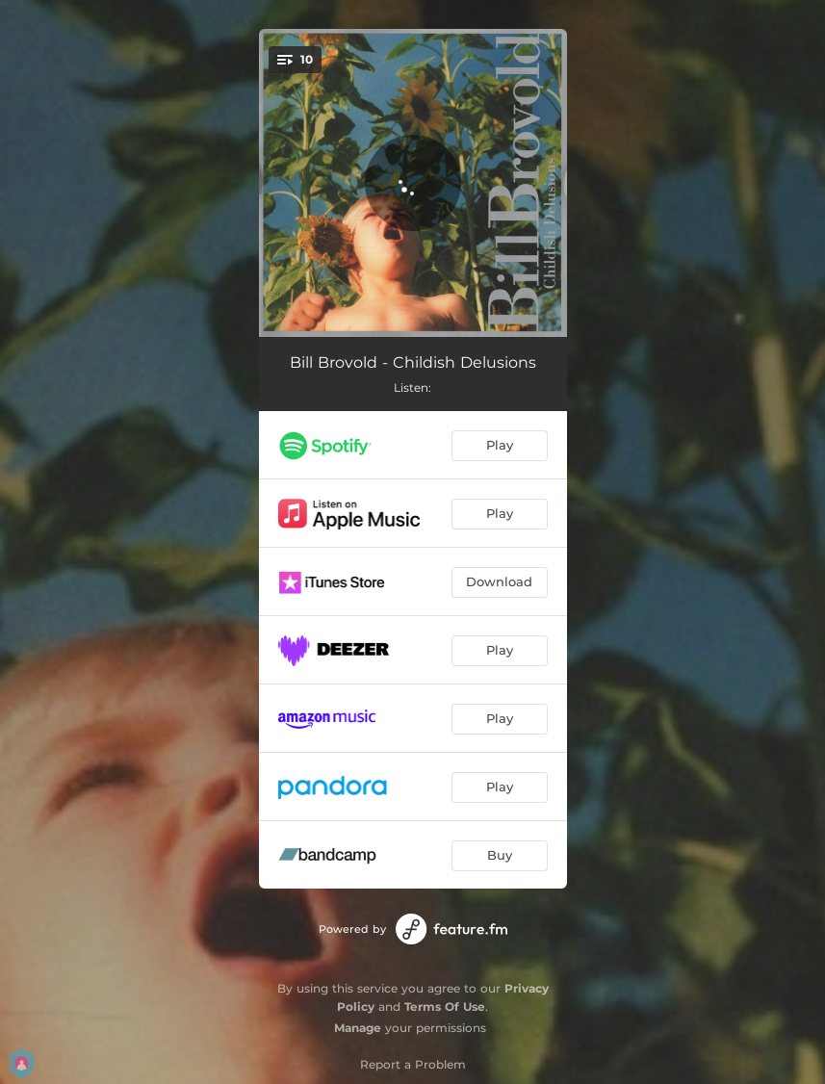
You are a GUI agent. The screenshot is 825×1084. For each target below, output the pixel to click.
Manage (357, 1027)
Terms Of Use (444, 1006)
